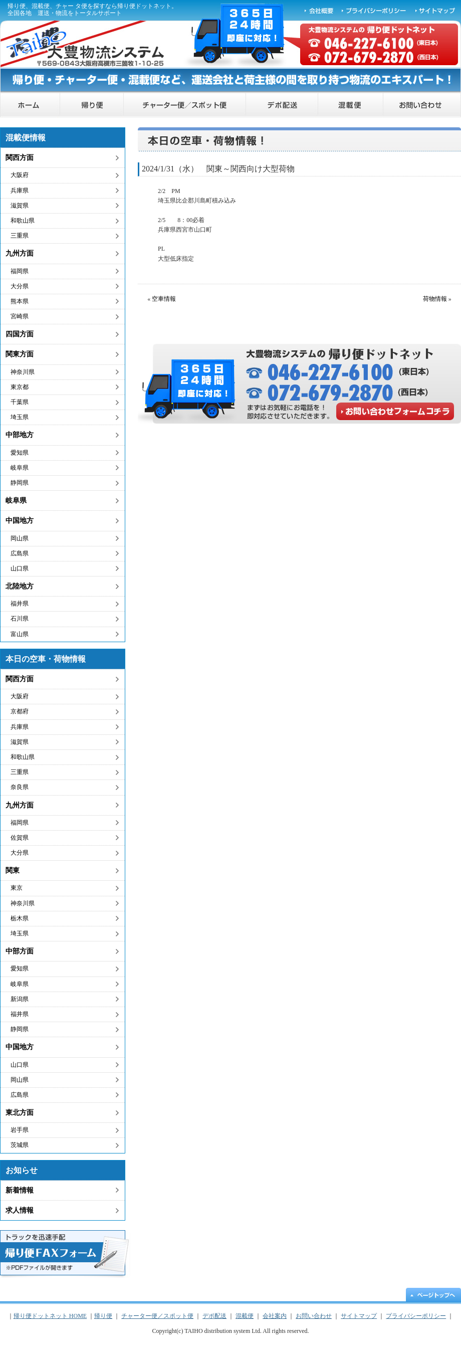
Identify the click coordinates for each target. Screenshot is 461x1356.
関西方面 (20, 157)
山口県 (20, 568)
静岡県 (20, 482)
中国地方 (20, 520)
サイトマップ (436, 10)
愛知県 (20, 452)
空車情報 (164, 298)
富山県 (20, 634)
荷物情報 (435, 298)
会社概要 (319, 10)
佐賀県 (20, 837)
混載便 (350, 105)
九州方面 (20, 253)
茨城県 (20, 1144)
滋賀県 (20, 205)
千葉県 (20, 402)
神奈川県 (23, 371)
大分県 (20, 286)
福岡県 (20, 271)
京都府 (20, 711)
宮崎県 (20, 316)
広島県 (20, 553)
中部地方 (20, 435)
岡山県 (20, 538)
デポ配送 (282, 105)
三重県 (20, 235)
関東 (13, 870)
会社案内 (275, 1315)
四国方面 (20, 334)
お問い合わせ (422, 105)
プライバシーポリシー (374, 10)
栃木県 (20, 918)
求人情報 (20, 1210)
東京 (17, 887)
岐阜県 (20, 467)
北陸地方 (20, 586)
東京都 (20, 387)
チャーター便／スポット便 (185, 105)
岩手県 (20, 1129)
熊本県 (20, 301)
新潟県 (20, 999)
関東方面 (20, 354)
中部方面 (20, 951)
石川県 (20, 618)
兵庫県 (20, 190)
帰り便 (92, 105)
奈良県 (20, 787)
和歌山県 (23, 220)
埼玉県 (20, 417)
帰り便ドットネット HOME (30, 105)
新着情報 (20, 1190)
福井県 (20, 603)
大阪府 (20, 174)
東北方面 (20, 1112)
